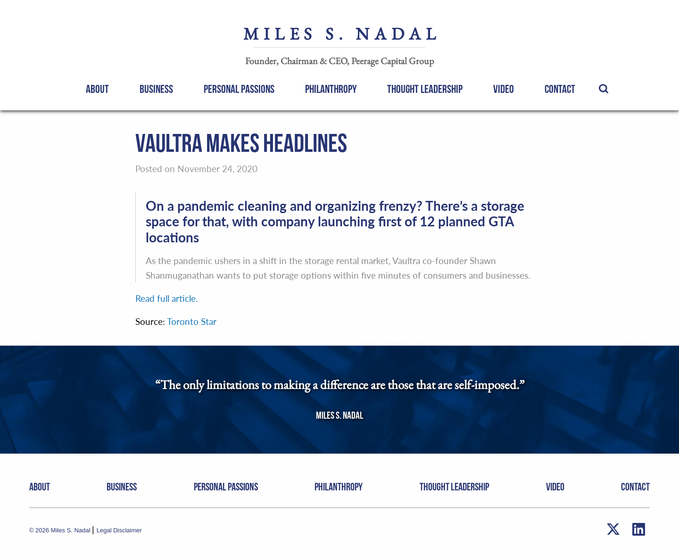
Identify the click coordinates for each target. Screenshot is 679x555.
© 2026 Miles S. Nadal (60, 530)
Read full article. (166, 298)
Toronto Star (191, 321)
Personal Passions (239, 89)
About (97, 89)
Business (156, 89)
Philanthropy (331, 89)
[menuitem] (97, 89)
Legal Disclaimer (119, 530)
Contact (560, 89)
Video (503, 89)
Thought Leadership (425, 89)
